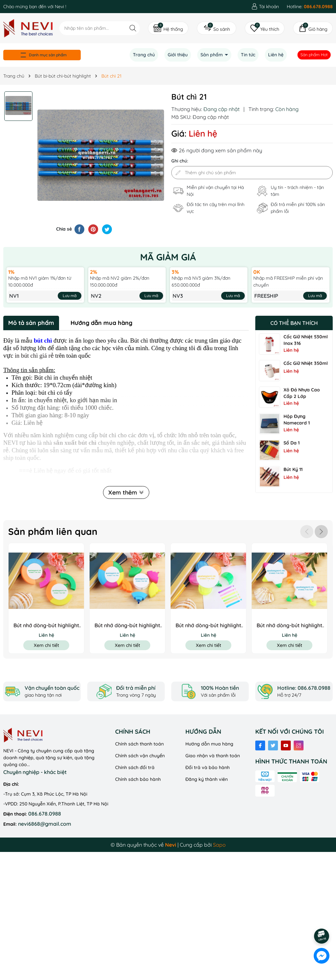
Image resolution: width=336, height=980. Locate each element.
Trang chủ (144, 55)
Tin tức (248, 55)
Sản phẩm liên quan (52, 531)
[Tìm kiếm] (133, 28)
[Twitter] (273, 745)
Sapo (219, 844)
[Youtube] (286, 745)
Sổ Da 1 (292, 443)
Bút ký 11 (293, 469)
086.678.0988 (44, 813)
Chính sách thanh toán (139, 744)
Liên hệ (276, 55)
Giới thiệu (178, 55)
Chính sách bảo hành (138, 779)
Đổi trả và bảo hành (207, 767)
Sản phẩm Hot (314, 55)
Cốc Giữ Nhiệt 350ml (306, 363)
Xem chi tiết (46, 645)
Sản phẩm (212, 55)
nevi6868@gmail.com (44, 823)
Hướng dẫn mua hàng (209, 744)
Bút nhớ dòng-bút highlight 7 (127, 625)
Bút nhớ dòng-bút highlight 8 (46, 625)
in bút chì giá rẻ (34, 355)
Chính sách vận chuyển (140, 756)
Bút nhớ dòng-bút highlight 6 (208, 625)
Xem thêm (126, 492)
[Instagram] (299, 745)
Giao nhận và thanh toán (212, 756)
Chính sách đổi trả (135, 767)
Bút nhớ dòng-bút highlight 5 (289, 625)
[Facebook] (260, 745)
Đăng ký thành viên (206, 779)
